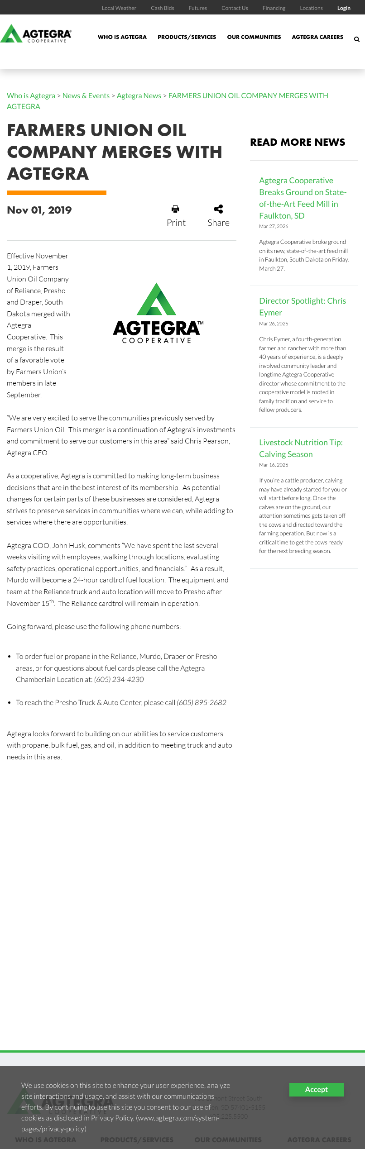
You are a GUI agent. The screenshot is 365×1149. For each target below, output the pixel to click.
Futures (198, 8)
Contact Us (234, 8)
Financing (274, 8)
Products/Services (187, 37)
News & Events (86, 95)
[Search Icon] (357, 43)
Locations (311, 8)
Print (176, 216)
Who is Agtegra (122, 37)
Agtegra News (139, 95)
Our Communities (254, 37)
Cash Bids (162, 8)
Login (344, 8)
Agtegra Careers (317, 37)
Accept (316, 1089)
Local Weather (119, 8)
